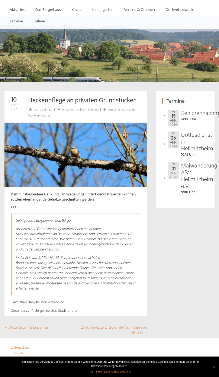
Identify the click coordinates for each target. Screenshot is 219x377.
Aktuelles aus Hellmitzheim (80, 109)
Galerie (39, 21)
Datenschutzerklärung (117, 371)
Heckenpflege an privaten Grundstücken (82, 100)
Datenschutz (20, 347)
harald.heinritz (42, 109)
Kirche (76, 9)
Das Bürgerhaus (48, 9)
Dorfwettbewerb (179, 9)
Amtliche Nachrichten (122, 109)
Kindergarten (102, 9)
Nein (99, 371)
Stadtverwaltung (39, 115)
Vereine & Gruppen (139, 9)
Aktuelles (17, 9)
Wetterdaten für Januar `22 (26, 327)
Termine (16, 21)
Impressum (19, 352)
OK (92, 371)
